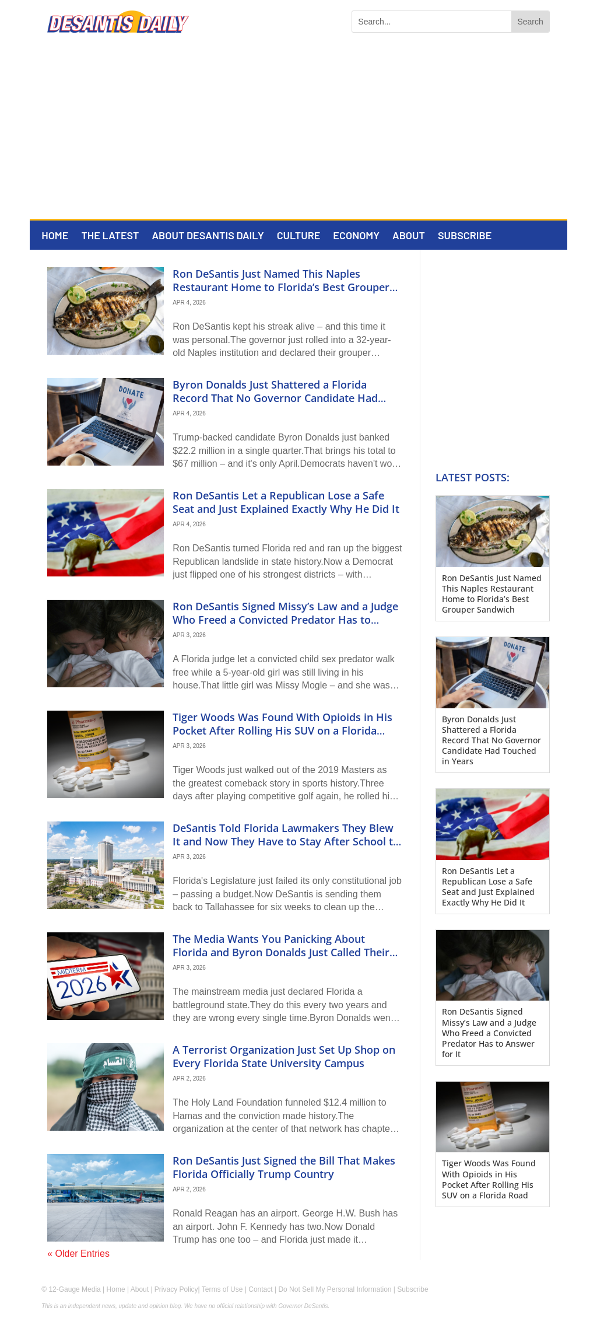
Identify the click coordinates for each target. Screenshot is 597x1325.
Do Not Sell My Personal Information (334, 1289)
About (408, 236)
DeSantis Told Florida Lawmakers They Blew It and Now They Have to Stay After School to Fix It (286, 841)
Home (54, 236)
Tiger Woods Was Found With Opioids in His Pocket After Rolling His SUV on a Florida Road (282, 730)
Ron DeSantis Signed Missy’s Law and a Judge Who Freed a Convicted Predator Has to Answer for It (285, 620)
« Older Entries (78, 1253)
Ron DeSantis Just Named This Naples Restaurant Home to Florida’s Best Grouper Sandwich (281, 287)
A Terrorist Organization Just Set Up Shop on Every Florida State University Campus (284, 1056)
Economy (356, 236)
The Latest (110, 236)
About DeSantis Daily (208, 236)
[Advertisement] (298, 131)
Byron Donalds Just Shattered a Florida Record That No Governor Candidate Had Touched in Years (275, 398)
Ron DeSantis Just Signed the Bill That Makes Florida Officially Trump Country (284, 1167)
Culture (299, 236)
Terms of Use (222, 1289)
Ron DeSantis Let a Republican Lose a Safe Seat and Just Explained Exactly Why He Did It (286, 502)
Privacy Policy (176, 1289)
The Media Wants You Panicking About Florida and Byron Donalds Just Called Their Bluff (281, 952)
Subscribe (464, 236)
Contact (260, 1289)
